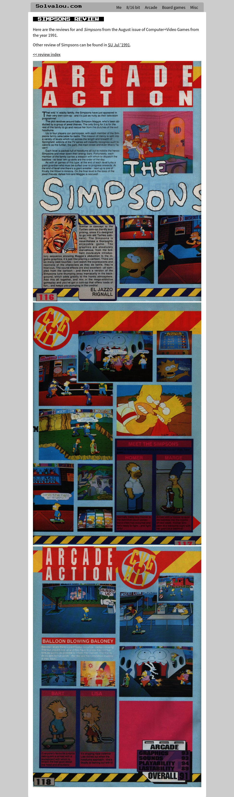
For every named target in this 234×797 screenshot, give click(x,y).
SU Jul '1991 (119, 45)
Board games (173, 7)
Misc (194, 7)
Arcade (151, 7)
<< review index (47, 54)
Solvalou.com (59, 6)
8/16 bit (133, 7)
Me (119, 7)
